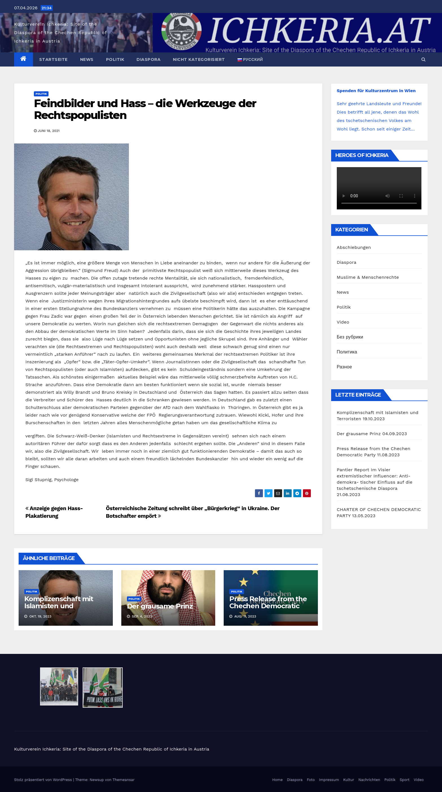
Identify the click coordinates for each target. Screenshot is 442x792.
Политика (347, 352)
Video (343, 322)
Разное (344, 367)
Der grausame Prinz (160, 606)
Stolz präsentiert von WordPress (43, 780)
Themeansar (124, 780)
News (87, 59)
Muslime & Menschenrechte (368, 277)
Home (277, 780)
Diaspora (148, 59)
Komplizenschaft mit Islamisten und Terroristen (58, 606)
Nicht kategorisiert (199, 59)
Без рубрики (350, 337)
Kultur (348, 780)
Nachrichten (369, 780)
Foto (311, 780)
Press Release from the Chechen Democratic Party (268, 606)
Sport (405, 780)
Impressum (329, 780)
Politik (115, 59)
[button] (423, 59)
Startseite (53, 59)
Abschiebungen (354, 247)
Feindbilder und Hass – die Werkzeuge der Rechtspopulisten (145, 109)
